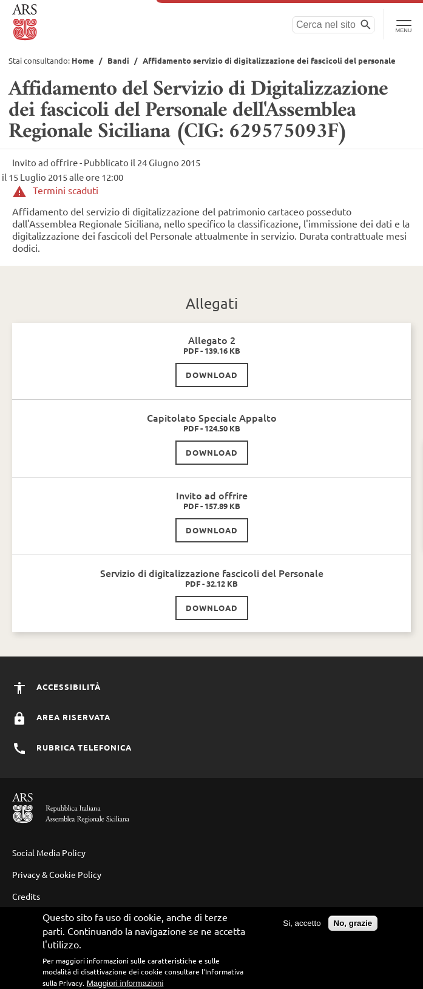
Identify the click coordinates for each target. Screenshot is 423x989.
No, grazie (353, 926)
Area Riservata (61, 717)
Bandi (118, 60)
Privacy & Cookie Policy (56, 874)
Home (83, 60)
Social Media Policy (49, 852)
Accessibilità (56, 686)
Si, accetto (301, 926)
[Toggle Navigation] (403, 24)
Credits (26, 896)
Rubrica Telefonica (72, 747)
